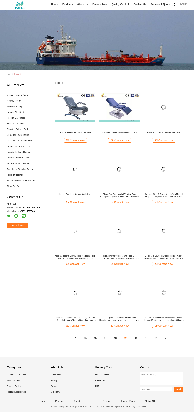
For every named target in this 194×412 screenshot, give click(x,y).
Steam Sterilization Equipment (21, 180)
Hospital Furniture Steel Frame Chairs (163, 132)
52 (155, 338)
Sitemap (107, 401)
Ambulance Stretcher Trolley (20, 169)
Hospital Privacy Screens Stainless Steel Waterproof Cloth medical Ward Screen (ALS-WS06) (119, 257)
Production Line (102, 375)
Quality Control (120, 4)
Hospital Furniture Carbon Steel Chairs (75, 194)
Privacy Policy (128, 401)
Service (54, 386)
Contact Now (17, 225)
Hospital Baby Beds (16, 118)
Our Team (55, 392)
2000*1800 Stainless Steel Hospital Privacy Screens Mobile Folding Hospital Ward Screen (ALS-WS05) (163, 318)
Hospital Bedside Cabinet (18, 152)
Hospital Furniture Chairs (18, 158)
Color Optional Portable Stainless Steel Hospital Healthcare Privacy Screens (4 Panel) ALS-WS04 (119, 318)
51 (145, 338)
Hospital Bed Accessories (19, 163)
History (54, 380)
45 (85, 338)
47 (105, 338)
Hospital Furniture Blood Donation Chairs (119, 132)
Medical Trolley (14, 101)
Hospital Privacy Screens (18, 146)
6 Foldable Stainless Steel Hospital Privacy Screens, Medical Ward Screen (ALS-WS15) (163, 257)
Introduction (56, 375)
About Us (82, 4)
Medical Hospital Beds (17, 95)
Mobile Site (150, 401)
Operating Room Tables (18, 135)
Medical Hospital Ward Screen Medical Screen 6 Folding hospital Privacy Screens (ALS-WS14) (75, 257)
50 (135, 338)
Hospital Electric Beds (17, 112)
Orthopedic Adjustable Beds (20, 140)
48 (115, 338)
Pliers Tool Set (13, 186)
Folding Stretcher (15, 175)
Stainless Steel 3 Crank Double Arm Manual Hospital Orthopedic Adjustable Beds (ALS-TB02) (164, 195)
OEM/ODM (100, 380)
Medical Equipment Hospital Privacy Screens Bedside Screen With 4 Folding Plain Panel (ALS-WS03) (75, 318)
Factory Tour (99, 4)
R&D (97, 386)
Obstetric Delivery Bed (17, 129)
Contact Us (139, 4)
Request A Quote (160, 4)
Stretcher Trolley (14, 106)
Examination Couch (16, 123)
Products (67, 4)
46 (95, 338)
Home (54, 4)
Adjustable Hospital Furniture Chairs (75, 132)
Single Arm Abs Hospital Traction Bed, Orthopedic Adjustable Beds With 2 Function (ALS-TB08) (119, 195)
